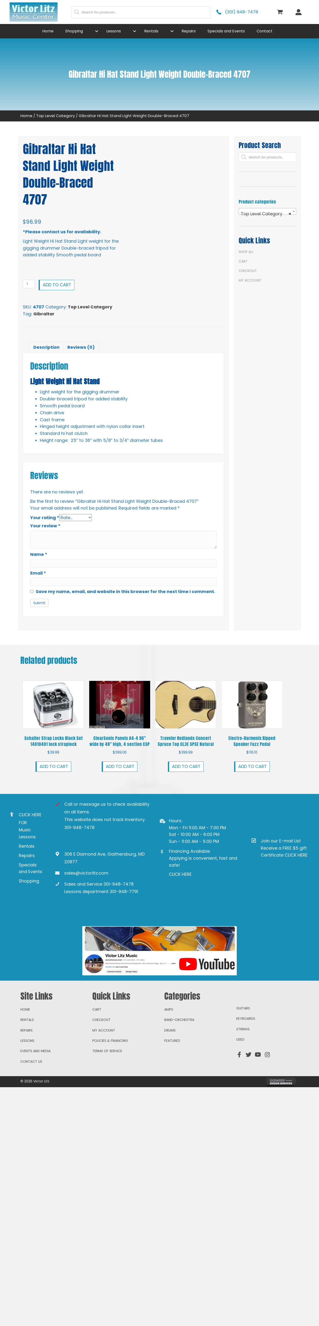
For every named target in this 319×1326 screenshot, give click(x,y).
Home (26, 116)
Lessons (27, 1082)
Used (240, 1081)
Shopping (29, 881)
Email (38, 573)
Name (38, 554)
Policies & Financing (110, 1082)
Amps (168, 1051)
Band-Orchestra (179, 1062)
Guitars (243, 1050)
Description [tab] (46, 347)
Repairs (27, 855)
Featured (172, 1082)
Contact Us (31, 1103)
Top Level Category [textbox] (266, 213)
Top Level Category (55, 116)
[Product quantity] (29, 284)
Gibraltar (43, 314)
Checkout (248, 270)
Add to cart (57, 285)
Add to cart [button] (54, 766)
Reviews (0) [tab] (81, 347)
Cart (243, 261)
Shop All (246, 251)
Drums (170, 1072)
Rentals (27, 846)
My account (250, 280)
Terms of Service (107, 1093)
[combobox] (267, 211)
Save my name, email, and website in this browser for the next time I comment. (125, 591)
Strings (243, 1071)
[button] (96, 31)
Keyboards (245, 1060)
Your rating (44, 518)
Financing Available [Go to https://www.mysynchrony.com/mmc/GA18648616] (189, 851)
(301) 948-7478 (241, 12)
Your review (45, 526)
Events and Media (35, 1093)
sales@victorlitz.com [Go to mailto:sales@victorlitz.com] (86, 873)
